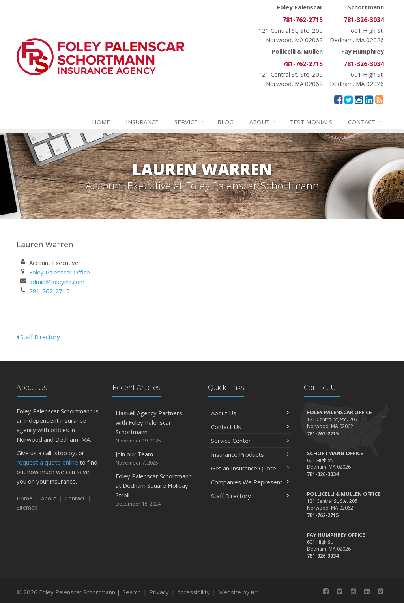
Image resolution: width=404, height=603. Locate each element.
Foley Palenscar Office (59, 272)
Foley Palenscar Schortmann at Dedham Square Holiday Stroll (154, 490)
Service (189, 122)
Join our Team (154, 458)
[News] (379, 99)
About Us (250, 413)
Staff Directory (38, 337)
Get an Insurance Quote (250, 468)
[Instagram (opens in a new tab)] (359, 99)
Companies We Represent (250, 482)
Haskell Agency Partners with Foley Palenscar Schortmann (154, 427)
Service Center (250, 440)
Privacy (159, 592)
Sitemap (27, 507)
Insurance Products (250, 454)
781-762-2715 (49, 291)
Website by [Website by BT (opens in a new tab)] (238, 592)
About (263, 122)
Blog (225, 122)
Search (132, 592)
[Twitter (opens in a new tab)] (348, 99)
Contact (365, 122)
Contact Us (250, 427)
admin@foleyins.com (56, 282)
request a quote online (47, 462)
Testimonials (311, 122)
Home (101, 122)
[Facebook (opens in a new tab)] (338, 99)
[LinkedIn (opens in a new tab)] (369, 99)
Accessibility (193, 592)
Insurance (142, 122)
